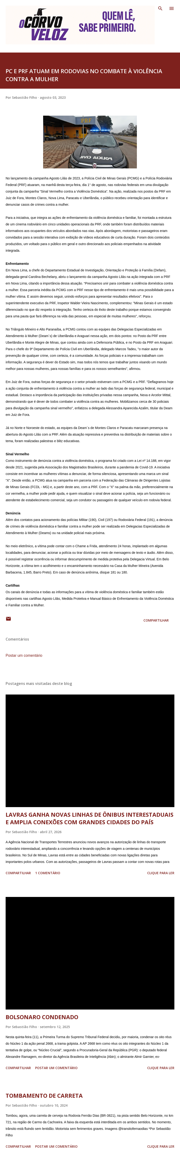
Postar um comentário (24, 655)
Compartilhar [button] (156, 620)
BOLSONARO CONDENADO (42, 1017)
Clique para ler (160, 873)
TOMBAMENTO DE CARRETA (44, 1095)
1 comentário (47, 873)
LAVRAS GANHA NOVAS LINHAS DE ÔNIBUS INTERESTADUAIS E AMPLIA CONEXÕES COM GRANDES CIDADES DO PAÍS (89, 818)
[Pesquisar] (160, 8)
